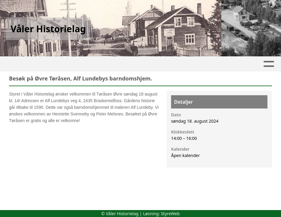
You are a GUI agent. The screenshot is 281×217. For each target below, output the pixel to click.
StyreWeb (170, 213)
